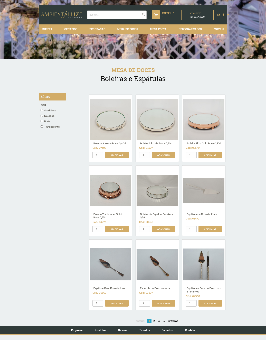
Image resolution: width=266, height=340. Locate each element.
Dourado (47, 115)
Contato (190, 330)
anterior (140, 321)
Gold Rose (48, 110)
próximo (173, 321)
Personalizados (190, 29)
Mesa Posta (158, 29)
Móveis (219, 29)
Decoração (97, 29)
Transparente (50, 126)
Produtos (100, 330)
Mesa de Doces (127, 29)
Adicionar (117, 155)
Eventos (144, 330)
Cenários (70, 29)
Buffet (47, 29)
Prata (45, 121)
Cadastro (167, 330)
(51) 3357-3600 (197, 17)
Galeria (122, 330)
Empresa (77, 330)
